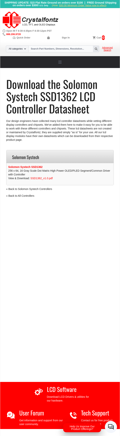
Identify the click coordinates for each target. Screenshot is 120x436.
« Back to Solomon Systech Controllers (29, 188)
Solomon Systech (73, 69)
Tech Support (95, 412)
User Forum (31, 412)
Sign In (66, 37)
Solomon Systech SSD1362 (25, 166)
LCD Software (61, 389)
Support (21, 69)
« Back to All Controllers (20, 195)
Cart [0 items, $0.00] (99, 37)
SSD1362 (92, 69)
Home (9, 69)
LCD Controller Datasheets (44, 69)
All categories (17, 48)
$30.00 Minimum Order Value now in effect (82, 5)
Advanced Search (107, 49)
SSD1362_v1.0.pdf (41, 178)
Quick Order (21, 37)
